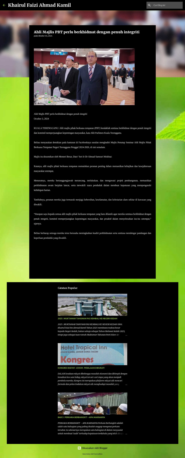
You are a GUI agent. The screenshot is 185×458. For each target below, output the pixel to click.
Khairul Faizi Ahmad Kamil (39, 5)
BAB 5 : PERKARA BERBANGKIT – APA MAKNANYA (81, 417)
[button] (35, 42)
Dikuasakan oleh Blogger (93, 448)
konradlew (98, 454)
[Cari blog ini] (167, 5)
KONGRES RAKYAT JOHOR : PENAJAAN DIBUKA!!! (81, 368)
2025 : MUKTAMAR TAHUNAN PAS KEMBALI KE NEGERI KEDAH (87, 318)
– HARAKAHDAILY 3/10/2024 (82, 238)
